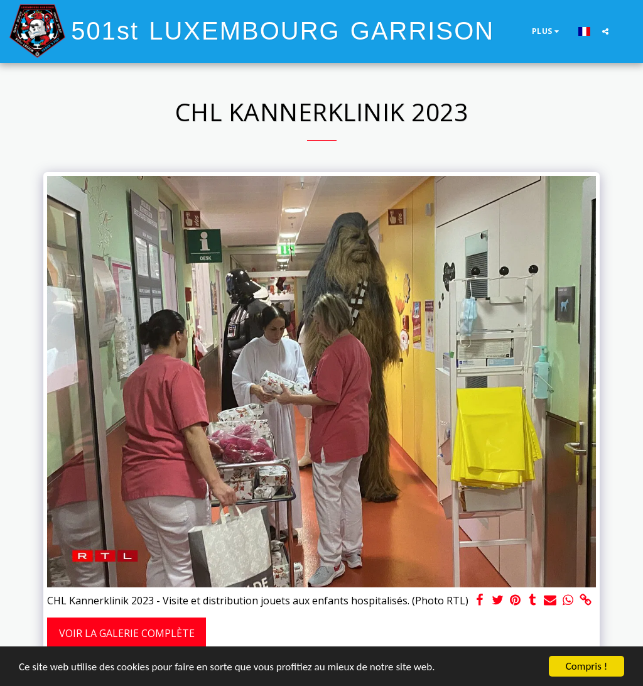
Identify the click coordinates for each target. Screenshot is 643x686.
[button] (605, 31)
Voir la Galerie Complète (127, 633)
